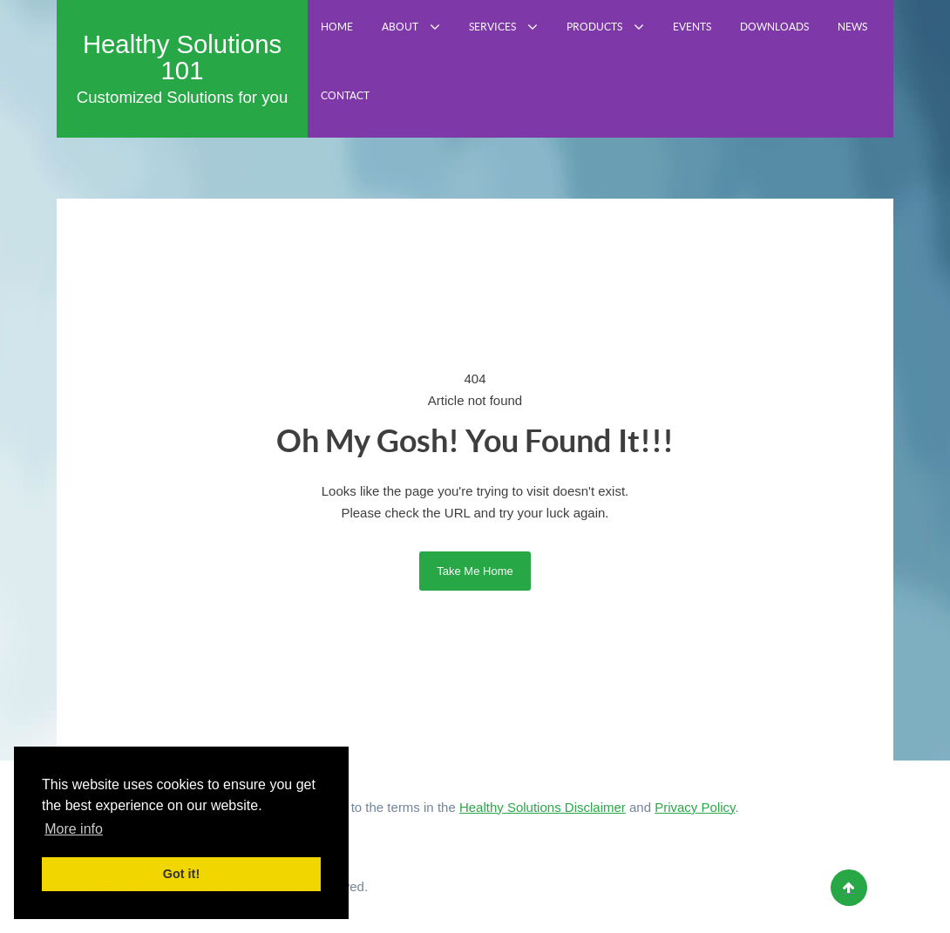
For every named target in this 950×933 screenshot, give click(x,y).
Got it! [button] (181, 874)
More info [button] (73, 828)
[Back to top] (849, 887)
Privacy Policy (695, 807)
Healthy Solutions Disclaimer (542, 807)
